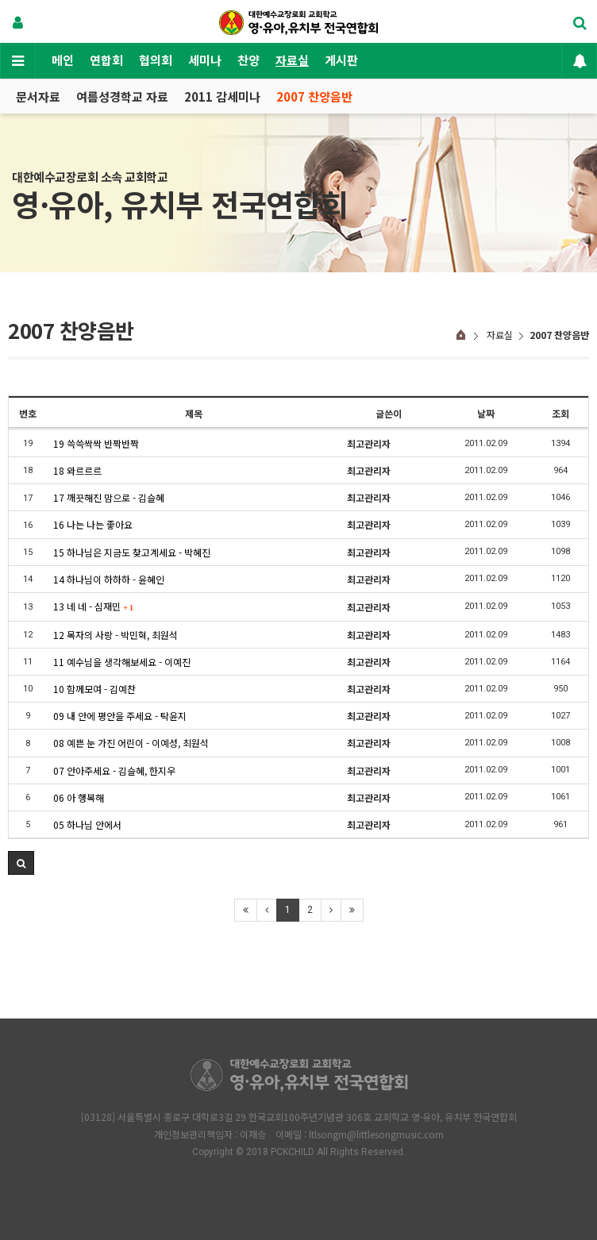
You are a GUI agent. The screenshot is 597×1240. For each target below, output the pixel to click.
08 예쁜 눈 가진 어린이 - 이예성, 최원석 (131, 742)
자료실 (292, 60)
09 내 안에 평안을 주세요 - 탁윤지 (120, 715)
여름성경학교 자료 (122, 96)
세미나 (204, 60)
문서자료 (38, 96)
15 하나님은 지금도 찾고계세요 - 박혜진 (131, 552)
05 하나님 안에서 (87, 824)
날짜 (486, 413)
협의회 (155, 60)
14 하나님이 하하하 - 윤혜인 (108, 579)
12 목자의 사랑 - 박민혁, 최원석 (115, 634)
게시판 (341, 60)
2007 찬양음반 (314, 96)
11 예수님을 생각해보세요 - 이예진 (122, 661)
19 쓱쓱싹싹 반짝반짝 (96, 443)
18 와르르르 (77, 470)
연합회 (106, 60)
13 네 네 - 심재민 (93, 606)
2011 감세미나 (222, 96)
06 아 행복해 (78, 797)
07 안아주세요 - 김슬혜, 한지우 (114, 770)
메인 (63, 60)
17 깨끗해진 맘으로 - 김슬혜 (108, 497)
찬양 (248, 60)
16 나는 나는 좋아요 (93, 524)
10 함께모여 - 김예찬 (94, 688)
